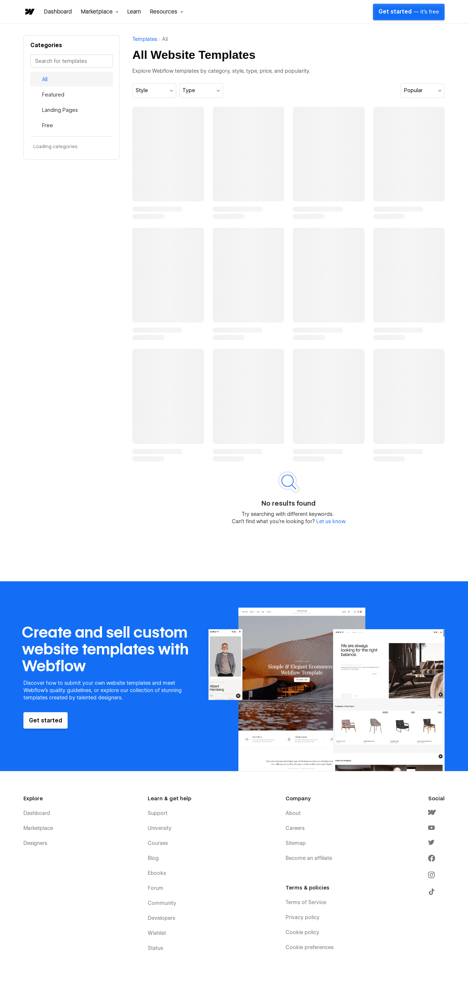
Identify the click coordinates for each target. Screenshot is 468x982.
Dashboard (58, 11)
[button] (99, 11)
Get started (408, 11)
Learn (134, 11)
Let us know (330, 521)
